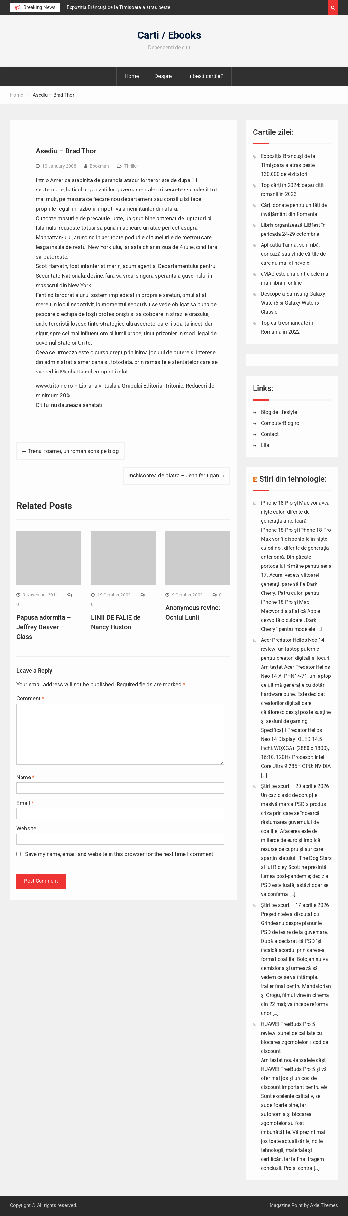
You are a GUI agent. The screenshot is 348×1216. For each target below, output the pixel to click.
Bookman (99, 166)
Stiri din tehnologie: (293, 479)
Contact (270, 434)
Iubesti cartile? (206, 76)
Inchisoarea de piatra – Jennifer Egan (174, 475)
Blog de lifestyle (279, 412)
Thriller (131, 166)
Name (25, 777)
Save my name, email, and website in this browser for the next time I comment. (120, 854)
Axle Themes (324, 1205)
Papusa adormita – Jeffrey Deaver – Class (43, 626)
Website (26, 828)
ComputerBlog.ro (280, 423)
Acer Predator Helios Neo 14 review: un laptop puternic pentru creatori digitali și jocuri (295, 649)
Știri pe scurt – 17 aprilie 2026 (295, 905)
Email (24, 803)
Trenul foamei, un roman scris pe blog (73, 451)
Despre (163, 76)
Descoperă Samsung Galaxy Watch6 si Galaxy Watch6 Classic (293, 303)
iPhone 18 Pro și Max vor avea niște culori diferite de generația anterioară (295, 512)
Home (132, 76)
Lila (265, 445)
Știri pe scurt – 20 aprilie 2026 (295, 786)
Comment (30, 698)
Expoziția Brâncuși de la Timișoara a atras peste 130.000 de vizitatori (288, 165)
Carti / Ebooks (169, 35)
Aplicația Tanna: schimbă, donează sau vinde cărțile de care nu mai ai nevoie (293, 254)
